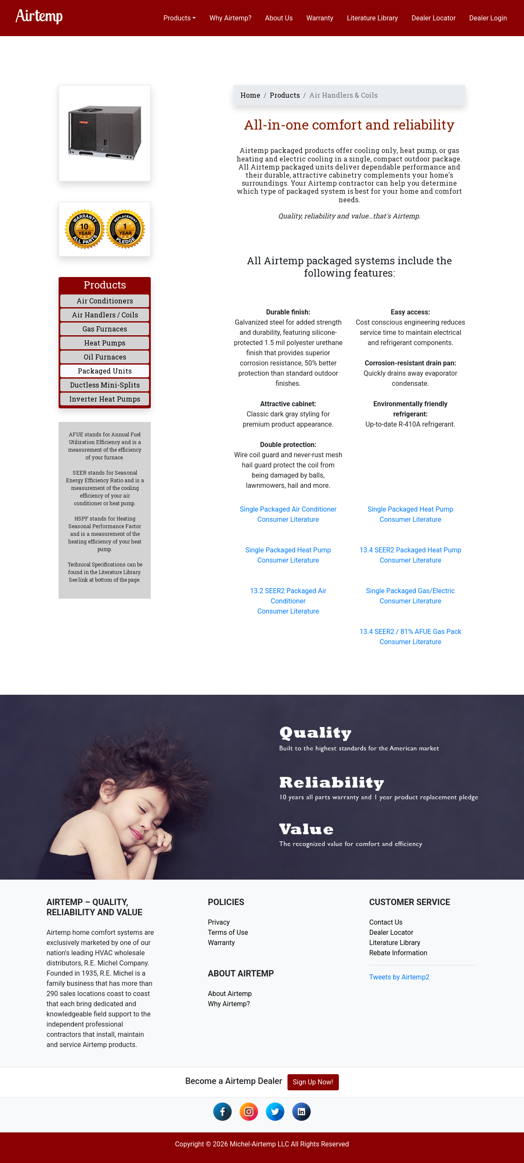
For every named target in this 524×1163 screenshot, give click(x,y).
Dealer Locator (433, 18)
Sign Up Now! (313, 1082)
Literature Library (372, 18)
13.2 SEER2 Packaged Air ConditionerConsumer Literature (288, 601)
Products (177, 18)
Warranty (319, 18)
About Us (279, 18)
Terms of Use (228, 932)
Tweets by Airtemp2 (399, 977)
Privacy (219, 922)
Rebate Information (398, 953)
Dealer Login (488, 18)
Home (250, 95)
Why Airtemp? (230, 18)
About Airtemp (230, 994)
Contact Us (386, 922)
